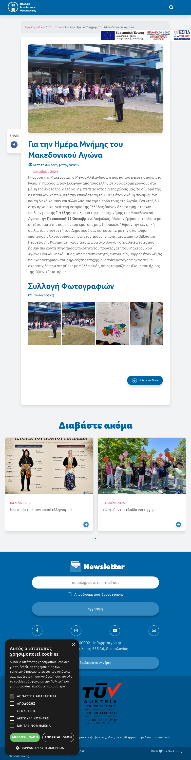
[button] (95, 538)
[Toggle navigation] (181, 7)
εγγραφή (95, 608)
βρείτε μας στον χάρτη (95, 662)
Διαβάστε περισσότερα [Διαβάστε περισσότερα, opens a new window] (48, 686)
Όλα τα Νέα (145, 380)
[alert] (42, 697)
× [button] (73, 645)
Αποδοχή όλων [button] (25, 737)
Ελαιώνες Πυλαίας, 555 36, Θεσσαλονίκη (94, 648)
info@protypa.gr (107, 642)
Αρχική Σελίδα (35, 27)
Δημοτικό (55, 27)
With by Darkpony (166, 751)
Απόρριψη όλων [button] (58, 737)
